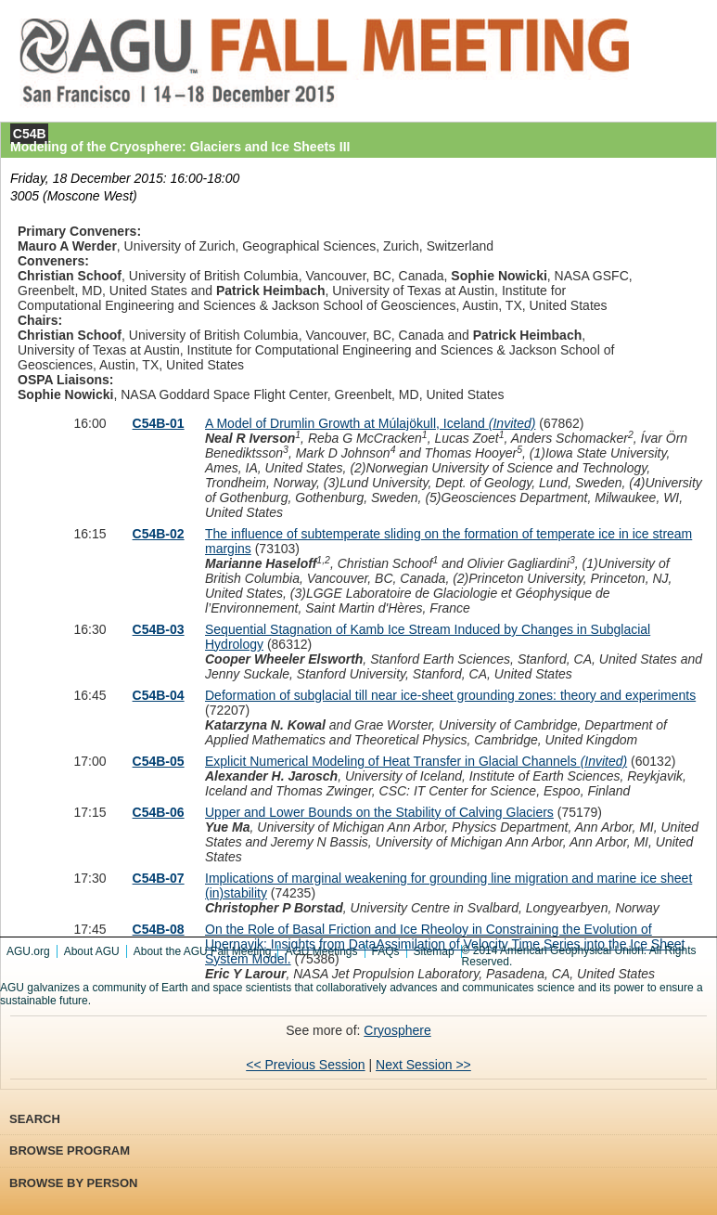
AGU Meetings (321, 951)
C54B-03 (159, 629)
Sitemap (434, 951)
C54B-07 (159, 878)
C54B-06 (159, 812)
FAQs (386, 951)
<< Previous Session (305, 1064)
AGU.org (28, 951)
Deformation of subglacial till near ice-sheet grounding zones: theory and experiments (450, 695)
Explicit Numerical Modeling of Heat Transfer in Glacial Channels (416, 761)
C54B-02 (159, 533)
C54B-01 (159, 423)
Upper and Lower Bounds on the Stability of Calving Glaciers (379, 812)
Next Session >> (423, 1064)
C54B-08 (159, 929)
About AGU (92, 951)
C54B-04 (159, 695)
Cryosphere (397, 1030)
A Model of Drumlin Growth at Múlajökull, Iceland (370, 423)
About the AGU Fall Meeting (203, 951)
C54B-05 (159, 761)
